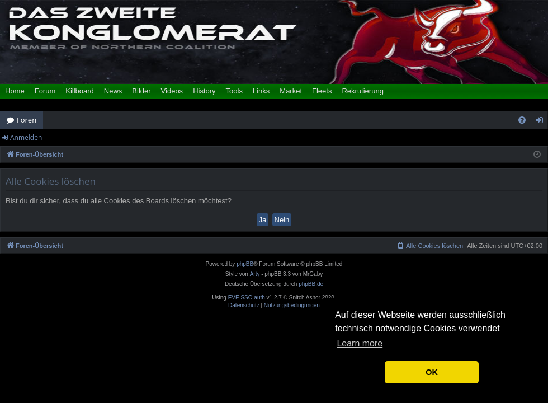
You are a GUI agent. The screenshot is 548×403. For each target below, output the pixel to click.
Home (15, 91)
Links (261, 91)
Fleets (322, 91)
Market (291, 91)
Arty (255, 274)
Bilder (141, 91)
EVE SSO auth (246, 298)
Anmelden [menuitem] (542, 122)
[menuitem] (522, 120)
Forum (45, 91)
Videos (172, 91)
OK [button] (432, 372)
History (204, 91)
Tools (234, 91)
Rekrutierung (362, 91)
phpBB (245, 264)
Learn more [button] (359, 343)
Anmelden (26, 137)
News (113, 91)
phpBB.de (311, 284)
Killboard (79, 91)
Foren (26, 120)
